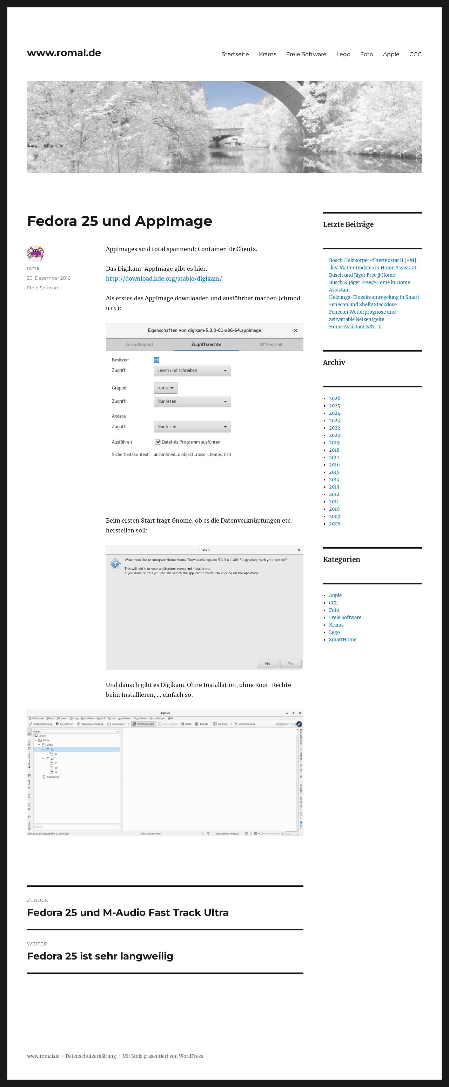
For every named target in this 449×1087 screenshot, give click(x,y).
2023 (334, 421)
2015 (334, 472)
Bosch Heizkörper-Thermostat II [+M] (372, 260)
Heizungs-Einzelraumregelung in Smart (374, 297)
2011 (334, 502)
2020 (334, 435)
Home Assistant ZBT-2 (355, 327)
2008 (334, 524)
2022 (334, 428)
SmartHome (342, 640)
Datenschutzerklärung (91, 1056)
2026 (335, 398)
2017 (334, 457)
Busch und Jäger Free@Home (362, 275)
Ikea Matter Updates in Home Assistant (372, 268)
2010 (334, 509)
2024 (334, 413)
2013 (334, 487)
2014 (334, 480)
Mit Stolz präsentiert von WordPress (162, 1056)
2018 (334, 450)
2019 (334, 443)
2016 (334, 465)
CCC (415, 54)
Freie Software (306, 54)
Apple (391, 54)
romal (34, 268)
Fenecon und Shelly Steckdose (363, 305)
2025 (334, 406)
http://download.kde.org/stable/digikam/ (164, 278)
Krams (267, 54)
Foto (366, 54)
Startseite (235, 54)
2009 (335, 516)
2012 (334, 494)
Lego (343, 54)
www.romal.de (64, 53)
